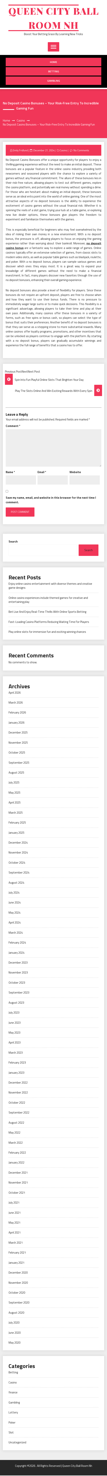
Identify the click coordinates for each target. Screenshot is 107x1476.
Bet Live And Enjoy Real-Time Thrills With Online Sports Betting (47, 612)
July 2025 (14, 783)
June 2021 (15, 1213)
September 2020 (19, 1303)
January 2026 (16, 723)
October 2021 (17, 1193)
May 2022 (14, 1133)
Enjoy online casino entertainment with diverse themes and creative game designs (50, 586)
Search (13, 542)
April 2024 (15, 923)
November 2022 (18, 1093)
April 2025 (15, 803)
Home (53, 62)
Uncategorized (17, 1443)
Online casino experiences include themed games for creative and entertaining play (48, 600)
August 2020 (16, 1313)
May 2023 (14, 1033)
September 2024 (19, 873)
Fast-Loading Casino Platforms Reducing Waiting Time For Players (49, 622)
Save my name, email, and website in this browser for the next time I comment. (51, 500)
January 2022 (16, 1163)
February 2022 (17, 1153)
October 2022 (17, 1103)
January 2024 (16, 953)
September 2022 (19, 1113)
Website (75, 472)
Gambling (53, 81)
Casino (63, 151)
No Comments (81, 151)
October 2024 (17, 863)
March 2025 (16, 813)
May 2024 (14, 913)
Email (42, 472)
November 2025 (18, 743)
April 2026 (15, 693)
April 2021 (15, 1233)
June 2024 (15, 903)
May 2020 (14, 1343)
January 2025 (16, 833)
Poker (12, 1423)
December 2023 (18, 963)
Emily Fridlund (20, 151)
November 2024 (18, 853)
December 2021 (18, 1173)
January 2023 (16, 1073)
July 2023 (14, 1013)
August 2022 (16, 1123)
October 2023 (17, 983)
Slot (11, 1433)
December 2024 (18, 843)
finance (13, 1393)
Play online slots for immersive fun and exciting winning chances (47, 632)
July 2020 (14, 1323)
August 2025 (16, 773)
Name (10, 472)
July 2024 (14, 893)
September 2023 (19, 993)
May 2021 (14, 1223)
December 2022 (18, 1083)
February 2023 (17, 1063)
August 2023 (16, 1003)
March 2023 (16, 1053)
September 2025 (19, 763)
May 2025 (14, 793)
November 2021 (18, 1183)
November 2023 (18, 973)
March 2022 (16, 1143)
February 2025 (17, 823)
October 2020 (17, 1293)
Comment (13, 426)
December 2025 (18, 733)
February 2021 (17, 1253)
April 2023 (15, 1043)
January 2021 (16, 1263)
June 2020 (15, 1333)
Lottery (13, 1413)
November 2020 (18, 1283)
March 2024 (16, 933)
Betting (53, 72)
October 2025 (17, 753)
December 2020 (18, 1273)
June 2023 (15, 1023)
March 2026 (16, 703)
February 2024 (17, 943)
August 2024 (16, 883)
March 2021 (16, 1243)
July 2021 (14, 1203)
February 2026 (17, 713)
